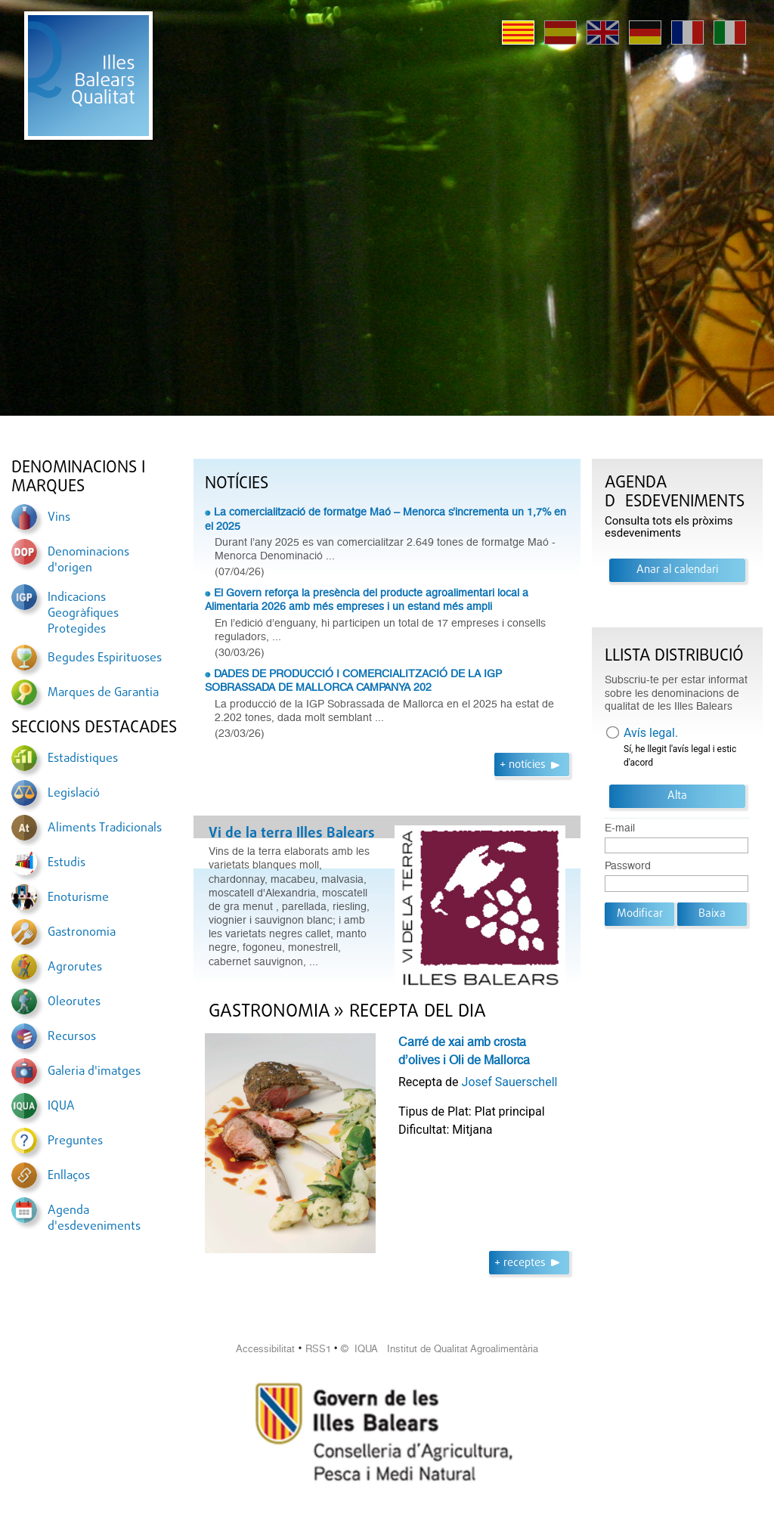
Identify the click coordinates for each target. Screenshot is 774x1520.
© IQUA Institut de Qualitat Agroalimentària (439, 1348)
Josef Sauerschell (510, 1082)
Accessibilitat (265, 1348)
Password (628, 865)
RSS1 (318, 1348)
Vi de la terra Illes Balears (292, 833)
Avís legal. (651, 733)
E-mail (620, 828)
